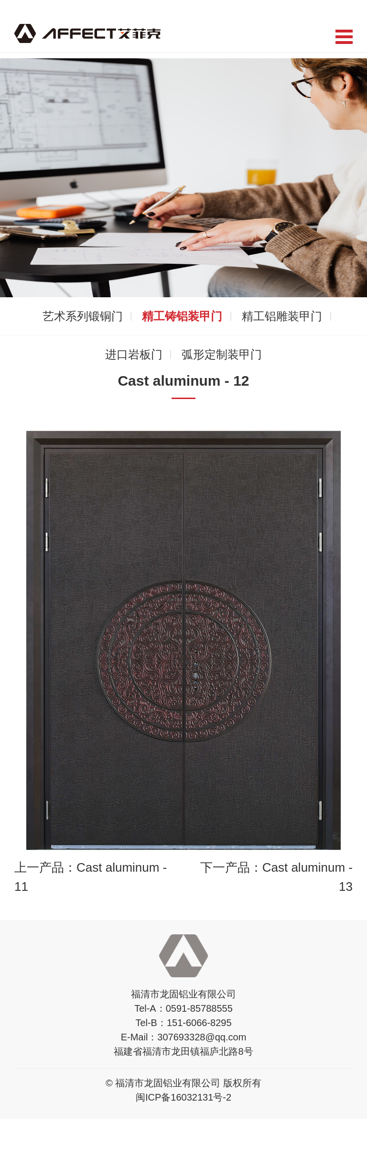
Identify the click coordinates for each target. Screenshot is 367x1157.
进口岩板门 (133, 354)
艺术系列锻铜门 (83, 316)
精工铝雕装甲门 (282, 316)
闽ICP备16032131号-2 (183, 1097)
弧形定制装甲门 (222, 354)
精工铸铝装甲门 (182, 316)
